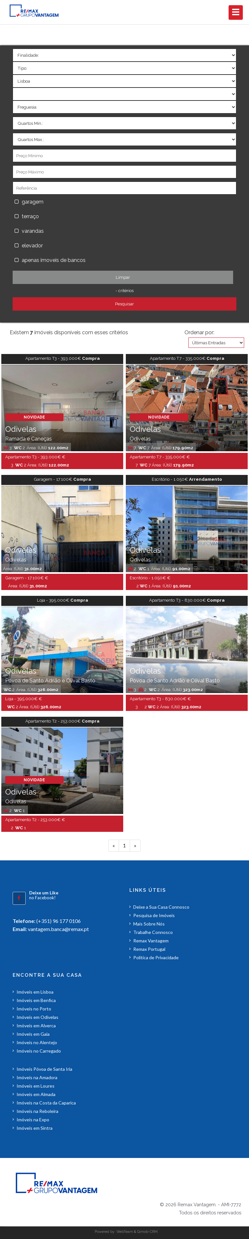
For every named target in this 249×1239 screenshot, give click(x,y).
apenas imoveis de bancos (55, 260)
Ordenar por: (199, 332)
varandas (33, 231)
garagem (32, 202)
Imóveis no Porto (34, 1008)
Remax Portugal (149, 949)
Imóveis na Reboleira (37, 1111)
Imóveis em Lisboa (35, 992)
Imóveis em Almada (36, 1094)
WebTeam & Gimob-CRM (137, 1231)
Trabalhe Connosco (153, 932)
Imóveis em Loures (35, 1086)
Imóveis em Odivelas (37, 1017)
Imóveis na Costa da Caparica (46, 1102)
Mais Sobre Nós (149, 923)
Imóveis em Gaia (33, 1034)
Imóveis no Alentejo (37, 1042)
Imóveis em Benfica (36, 1000)
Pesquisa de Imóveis (154, 915)
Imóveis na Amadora (37, 1077)
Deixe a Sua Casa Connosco (161, 907)
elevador (32, 245)
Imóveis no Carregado (39, 1051)
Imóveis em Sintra (35, 1128)
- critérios (124, 290)
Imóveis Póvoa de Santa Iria (44, 1069)
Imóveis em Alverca (36, 1025)
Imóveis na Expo (33, 1119)
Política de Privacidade (156, 957)
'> (124, 55)
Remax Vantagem (151, 940)
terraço (30, 216)
